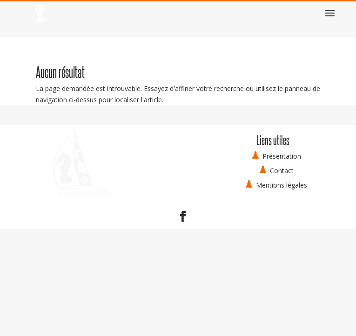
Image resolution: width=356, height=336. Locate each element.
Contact (282, 170)
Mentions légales (281, 185)
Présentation (281, 156)
